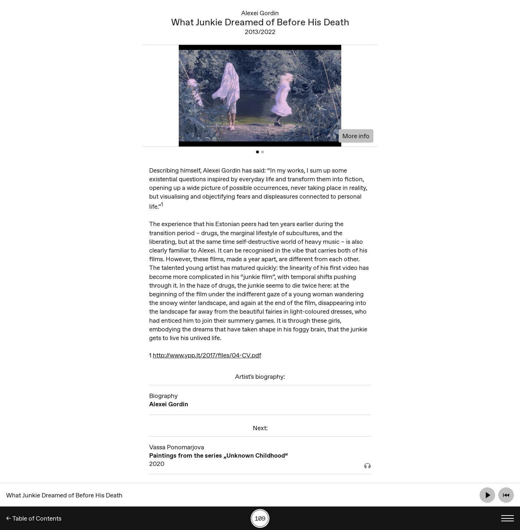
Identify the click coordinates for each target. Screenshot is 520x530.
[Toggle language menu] (507, 518)
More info (355, 136)
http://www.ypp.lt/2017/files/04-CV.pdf (207, 355)
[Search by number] (260, 518)
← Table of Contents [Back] (33, 518)
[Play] (487, 495)
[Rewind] (506, 495)
